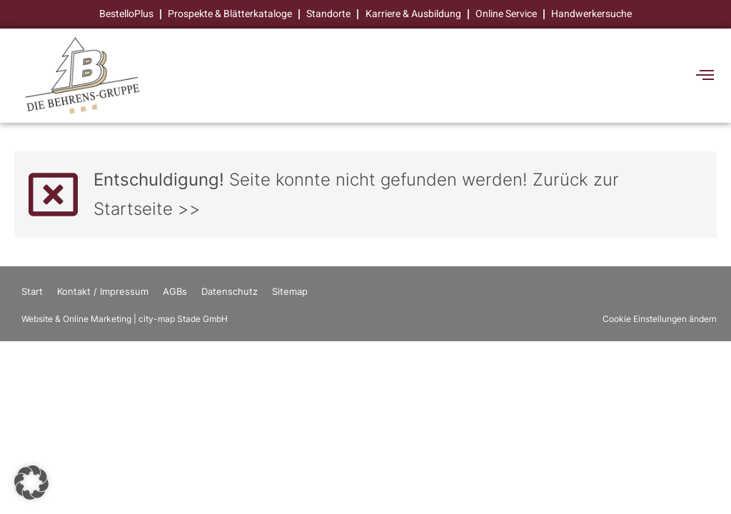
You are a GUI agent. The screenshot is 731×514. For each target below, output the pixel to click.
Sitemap (290, 292)
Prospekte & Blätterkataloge (230, 13)
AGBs (175, 292)
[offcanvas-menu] (705, 76)
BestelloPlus (127, 13)
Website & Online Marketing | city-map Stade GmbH (124, 319)
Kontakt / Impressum (102, 292)
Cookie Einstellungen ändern (660, 319)
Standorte (329, 13)
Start (32, 292)
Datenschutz (229, 292)
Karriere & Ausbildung (413, 13)
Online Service (506, 13)
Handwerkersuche (591, 13)
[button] (31, 482)
